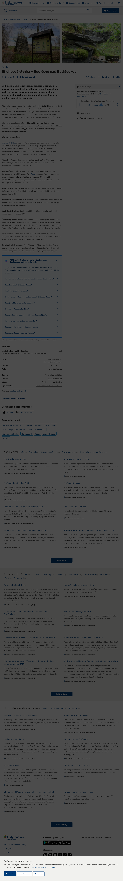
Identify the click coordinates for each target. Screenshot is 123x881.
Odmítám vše (24, 874)
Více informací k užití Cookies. (43, 867)
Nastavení (38, 874)
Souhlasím (10, 874)
